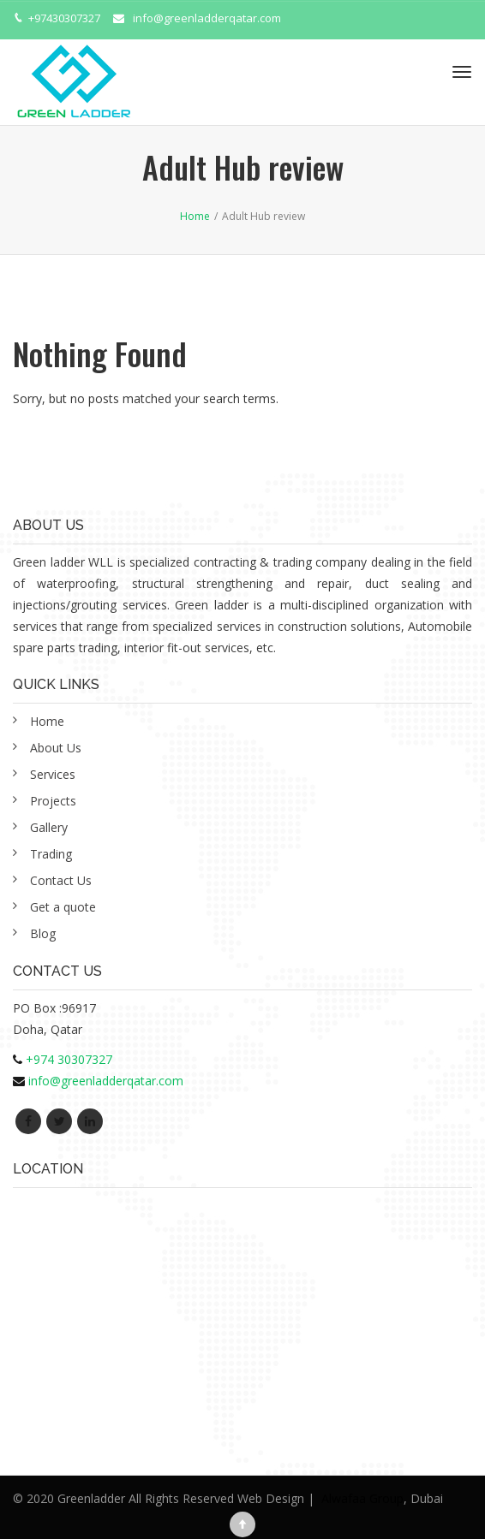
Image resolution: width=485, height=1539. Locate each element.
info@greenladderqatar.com (207, 18)
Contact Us (61, 880)
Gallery (49, 827)
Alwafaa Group (362, 1498)
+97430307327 (64, 18)
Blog (43, 933)
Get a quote (63, 907)
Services (52, 774)
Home (47, 721)
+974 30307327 (69, 1059)
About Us (55, 748)
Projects (53, 801)
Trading (51, 854)
